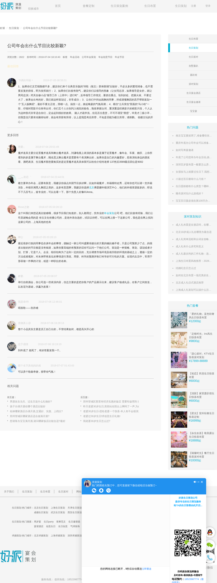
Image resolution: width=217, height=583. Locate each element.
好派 (2, 28)
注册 (193, 5)
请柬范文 (61, 521)
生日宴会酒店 (193, 93)
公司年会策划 (89, 57)
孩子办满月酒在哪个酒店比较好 (27, 406)
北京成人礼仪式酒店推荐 (190, 282)
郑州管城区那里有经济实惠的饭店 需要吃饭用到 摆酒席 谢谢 (114, 401)
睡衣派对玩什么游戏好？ (190, 193)
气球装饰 (75, 526)
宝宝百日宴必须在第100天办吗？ (194, 200)
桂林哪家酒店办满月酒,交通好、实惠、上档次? (36, 411)
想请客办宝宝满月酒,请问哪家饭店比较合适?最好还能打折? (41, 421)
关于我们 (9, 491)
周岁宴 (37, 521)
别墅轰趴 (193, 66)
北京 (91, 187)
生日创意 (63, 526)
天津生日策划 (75, 507)
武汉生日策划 (58, 512)
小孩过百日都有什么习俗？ (191, 179)
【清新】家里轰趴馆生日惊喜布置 (201, 395)
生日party (49, 521)
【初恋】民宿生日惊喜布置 (201, 375)
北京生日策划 (41, 507)
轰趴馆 (193, 75)
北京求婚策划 (41, 535)
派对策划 (193, 84)
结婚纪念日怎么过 (186, 268)
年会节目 (119, 57)
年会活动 (74, 57)
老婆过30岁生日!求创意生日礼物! (101, 416)
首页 (58, 5)
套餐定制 (88, 5)
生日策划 (181, 5)
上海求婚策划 (58, 535)
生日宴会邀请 (193, 102)
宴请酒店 (38, 526)
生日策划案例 (119, 5)
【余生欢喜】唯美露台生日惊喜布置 (201, 435)
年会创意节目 (105, 57)
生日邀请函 (74, 521)
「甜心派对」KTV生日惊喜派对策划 (201, 355)
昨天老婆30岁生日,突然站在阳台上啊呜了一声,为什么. (113, 406)
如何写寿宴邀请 (184, 150)
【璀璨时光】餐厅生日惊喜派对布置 (201, 455)
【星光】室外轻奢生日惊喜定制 (201, 415)
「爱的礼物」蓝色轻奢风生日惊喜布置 (201, 315)
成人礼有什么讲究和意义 (190, 246)
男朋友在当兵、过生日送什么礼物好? (31, 401)
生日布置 (150, 5)
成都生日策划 (41, 512)
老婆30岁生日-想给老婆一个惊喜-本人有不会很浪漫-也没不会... (114, 411)
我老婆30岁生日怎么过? (96, 421)
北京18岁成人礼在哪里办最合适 (194, 231)
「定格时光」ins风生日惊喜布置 (200, 335)
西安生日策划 (75, 512)
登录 (207, 5)
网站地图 (81, 491)
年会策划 (109, 213)
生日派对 (193, 56)
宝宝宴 (193, 111)
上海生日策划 (58, 507)
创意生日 (51, 526)
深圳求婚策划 (75, 535)
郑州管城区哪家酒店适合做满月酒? (29, 416)
